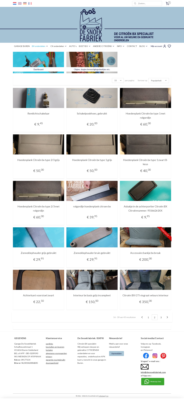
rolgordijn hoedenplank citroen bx (92, 206)
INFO (121, 46)
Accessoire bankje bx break (145, 252)
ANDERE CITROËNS (104, 46)
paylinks (49, 343)
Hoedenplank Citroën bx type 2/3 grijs (38, 159)
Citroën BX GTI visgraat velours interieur (145, 295)
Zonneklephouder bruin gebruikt (92, 252)
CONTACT (132, 46)
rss (107, 396)
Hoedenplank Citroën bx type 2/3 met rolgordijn (38, 208)
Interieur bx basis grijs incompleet (92, 295)
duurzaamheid (52, 363)
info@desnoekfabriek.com (153, 372)
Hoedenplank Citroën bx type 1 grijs (92, 159)
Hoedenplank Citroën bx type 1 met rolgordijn (145, 115)
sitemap (102, 396)
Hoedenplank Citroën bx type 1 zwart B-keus (145, 162)
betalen (49, 350)
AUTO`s (73, 46)
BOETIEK (85, 46)
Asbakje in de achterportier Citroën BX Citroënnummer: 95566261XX (145, 208)
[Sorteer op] (159, 80)
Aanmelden (116, 353)
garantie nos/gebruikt (55, 359)
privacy (49, 356)
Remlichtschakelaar (38, 113)
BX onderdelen (40, 46)
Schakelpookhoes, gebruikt (92, 113)
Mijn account (158, 46)
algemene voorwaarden (56, 353)
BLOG (143, 46)
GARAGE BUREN (22, 46)
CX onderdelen (58, 46)
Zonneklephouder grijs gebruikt (38, 252)
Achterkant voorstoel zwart (38, 295)
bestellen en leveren (55, 346)
